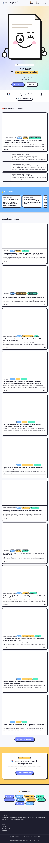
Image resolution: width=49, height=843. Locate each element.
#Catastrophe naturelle (28, 636)
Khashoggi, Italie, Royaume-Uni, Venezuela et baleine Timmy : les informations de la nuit (23, 141)
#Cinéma (30, 803)
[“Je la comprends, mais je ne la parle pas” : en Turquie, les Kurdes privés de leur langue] (24, 450)
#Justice (25, 137)
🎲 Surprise (38, 2)
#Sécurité (18, 250)
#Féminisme (31, 421)
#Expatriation (33, 593)
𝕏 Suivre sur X (32, 84)
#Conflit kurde (37, 464)
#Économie (31, 800)
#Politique (9, 796)
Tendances (25, 2)
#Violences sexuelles (21, 293)
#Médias (41, 800)
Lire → (44, 149)
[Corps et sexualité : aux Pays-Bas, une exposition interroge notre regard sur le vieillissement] (24, 664)
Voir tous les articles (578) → (24, 739)
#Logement (37, 636)
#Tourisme (23, 379)
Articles (19, 2)
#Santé (17, 379)
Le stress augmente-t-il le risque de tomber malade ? (26, 166)
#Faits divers (26, 250)
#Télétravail (25, 593)
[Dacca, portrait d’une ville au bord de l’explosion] (6, 157)
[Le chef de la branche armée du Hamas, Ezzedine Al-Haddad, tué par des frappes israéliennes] (24, 321)
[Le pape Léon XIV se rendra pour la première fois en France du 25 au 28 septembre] (24, 535)
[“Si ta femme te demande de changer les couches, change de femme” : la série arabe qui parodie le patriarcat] (24, 407)
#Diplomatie (25, 550)
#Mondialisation (34, 507)
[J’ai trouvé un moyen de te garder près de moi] (6, 177)
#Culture (25, 421)
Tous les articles (6, 828)
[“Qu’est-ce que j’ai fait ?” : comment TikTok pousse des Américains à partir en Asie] (24, 578)
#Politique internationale (35, 137)
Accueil (4, 826)
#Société (35, 679)
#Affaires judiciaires (32, 293)
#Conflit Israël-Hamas (28, 336)
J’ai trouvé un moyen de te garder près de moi (24, 176)
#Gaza (36, 336)
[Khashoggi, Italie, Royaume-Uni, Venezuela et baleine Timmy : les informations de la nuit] (24, 124)
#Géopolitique (9, 800)
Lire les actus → (17, 84)
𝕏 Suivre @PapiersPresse (24, 772)
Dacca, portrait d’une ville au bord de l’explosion (24, 156)
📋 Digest (31, 2)
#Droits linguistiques (27, 464)
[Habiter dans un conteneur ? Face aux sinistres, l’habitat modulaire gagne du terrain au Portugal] (24, 621)
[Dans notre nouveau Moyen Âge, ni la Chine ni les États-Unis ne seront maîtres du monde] (24, 493)
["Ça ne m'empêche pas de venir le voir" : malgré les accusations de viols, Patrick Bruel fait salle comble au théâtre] (24, 707)
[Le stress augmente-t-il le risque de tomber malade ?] (6, 167)
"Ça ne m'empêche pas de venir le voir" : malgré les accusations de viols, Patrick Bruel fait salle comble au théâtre (23, 725)
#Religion (18, 550)
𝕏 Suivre (44, 2)
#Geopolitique (26, 507)
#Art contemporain (27, 679)
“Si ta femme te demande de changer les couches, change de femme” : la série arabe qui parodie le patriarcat (22, 425)
